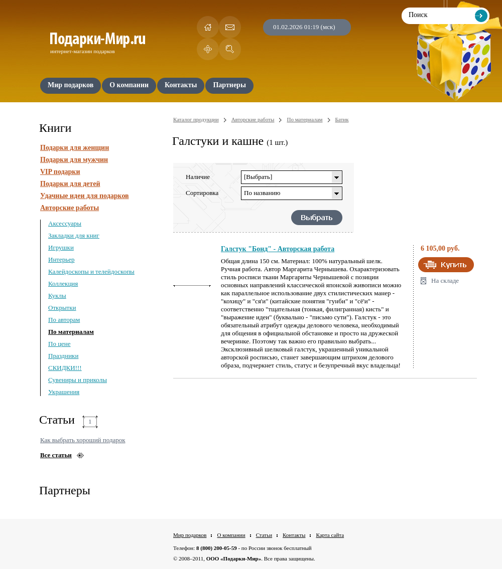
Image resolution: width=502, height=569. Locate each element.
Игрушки (61, 247)
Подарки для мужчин (74, 159)
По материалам (71, 331)
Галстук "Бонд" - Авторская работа (277, 249)
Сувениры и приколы (77, 380)
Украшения (63, 392)
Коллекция (63, 283)
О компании (231, 535)
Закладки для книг (73, 235)
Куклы (57, 295)
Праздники (63, 355)
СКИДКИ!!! (65, 367)
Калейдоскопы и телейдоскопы (91, 271)
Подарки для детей (70, 183)
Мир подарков (189, 535)
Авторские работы (69, 208)
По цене (59, 343)
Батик (342, 119)
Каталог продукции (196, 119)
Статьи (264, 535)
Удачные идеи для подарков (84, 196)
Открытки (62, 307)
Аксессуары (64, 223)
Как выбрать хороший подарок (83, 440)
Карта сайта (330, 535)
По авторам (64, 319)
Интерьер (61, 259)
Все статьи (56, 455)
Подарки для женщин (74, 147)
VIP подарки (60, 171)
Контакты (294, 535)
